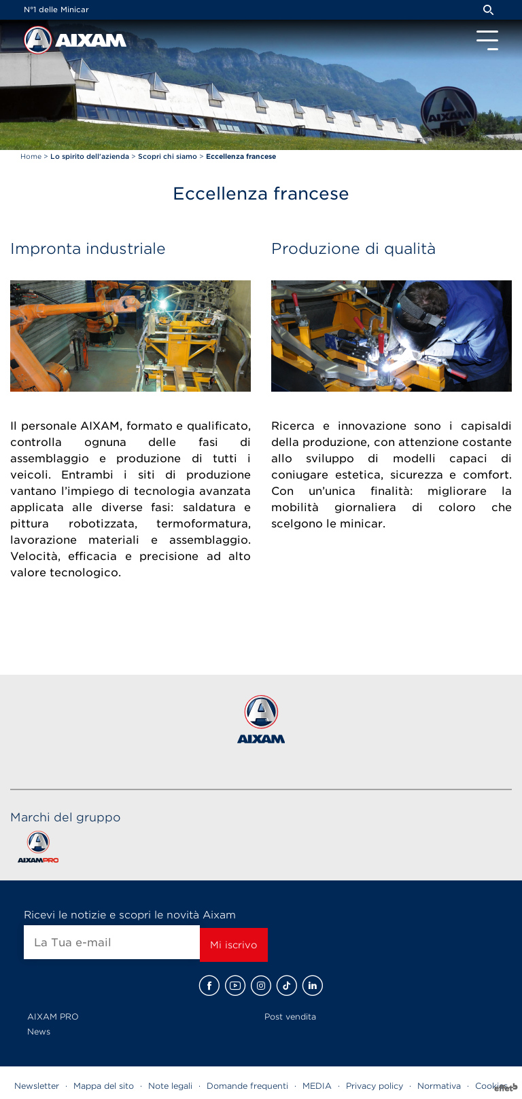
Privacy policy (374, 1086)
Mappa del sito (103, 1086)
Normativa (439, 1086)
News (38, 1031)
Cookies (491, 1086)
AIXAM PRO (53, 1016)
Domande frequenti (247, 1086)
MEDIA (317, 1086)
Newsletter (36, 1086)
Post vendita (290, 1016)
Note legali (170, 1086)
